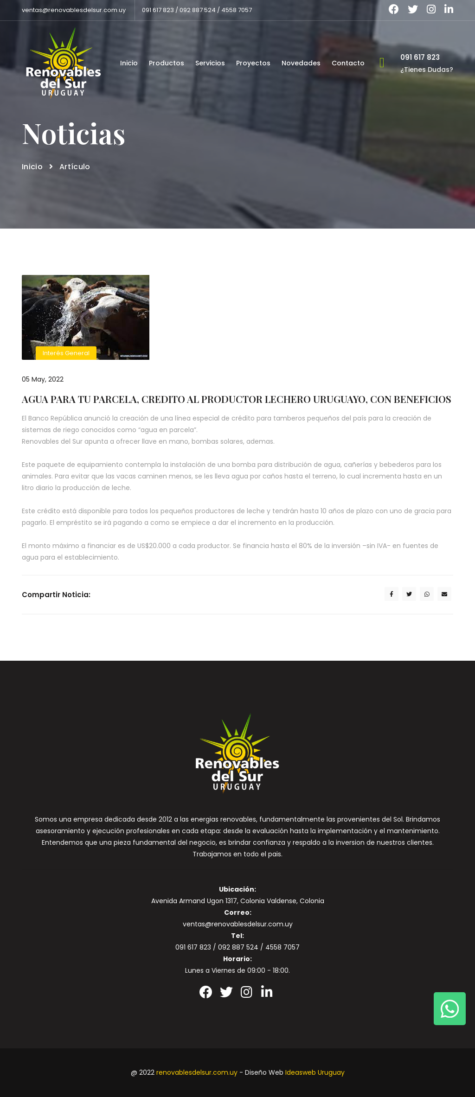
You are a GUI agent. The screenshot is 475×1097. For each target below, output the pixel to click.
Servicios (210, 62)
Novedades (301, 62)
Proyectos (253, 62)
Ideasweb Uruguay (315, 1072)
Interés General (66, 353)
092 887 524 (198, 10)
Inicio (129, 62)
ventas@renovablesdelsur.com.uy (74, 10)
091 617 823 (158, 10)
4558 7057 (236, 10)
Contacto (348, 62)
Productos (166, 62)
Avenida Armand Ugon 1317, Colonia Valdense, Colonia (237, 901)
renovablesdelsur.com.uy (197, 1072)
